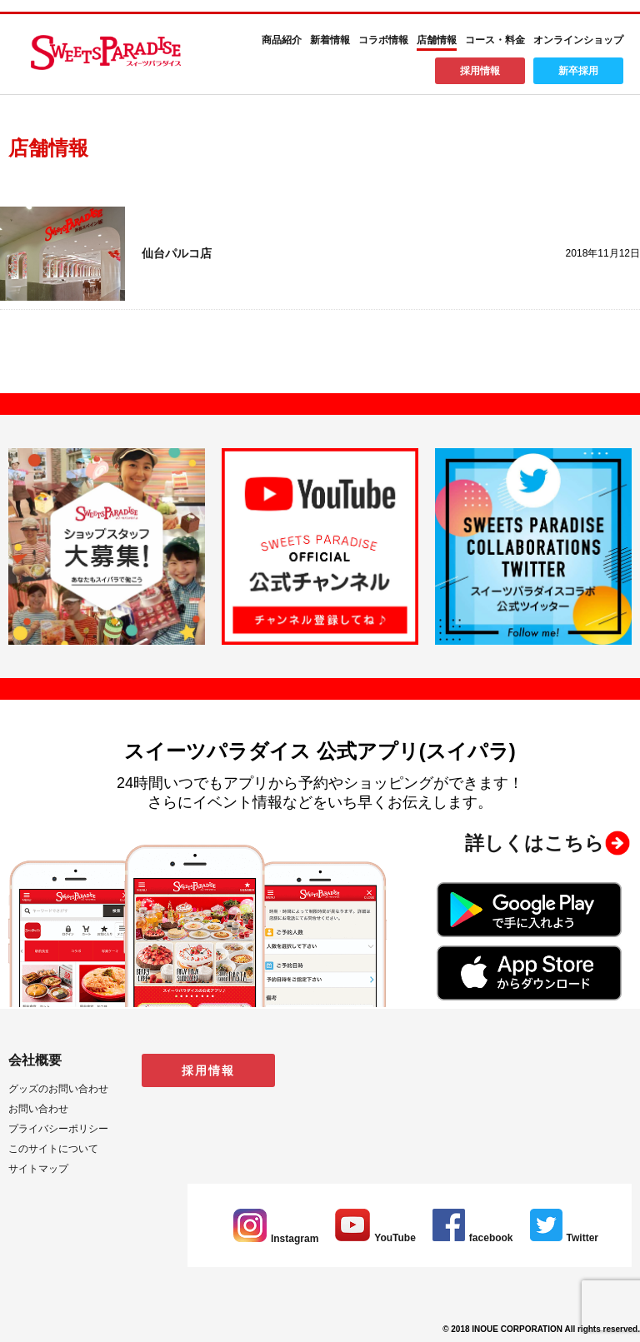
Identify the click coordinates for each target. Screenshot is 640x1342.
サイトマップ (38, 1169)
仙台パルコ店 (177, 253)
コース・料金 (495, 40)
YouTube (375, 1238)
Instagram (275, 1239)
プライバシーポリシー (58, 1129)
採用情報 (480, 71)
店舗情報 (437, 40)
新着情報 (330, 40)
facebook (472, 1238)
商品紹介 (282, 40)
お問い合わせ (38, 1109)
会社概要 (35, 1060)
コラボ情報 (383, 40)
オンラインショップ (578, 40)
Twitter (564, 1238)
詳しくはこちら (534, 843)
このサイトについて (53, 1149)
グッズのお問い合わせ (58, 1089)
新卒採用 (578, 71)
